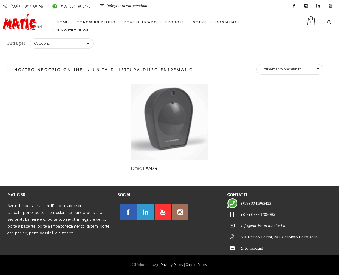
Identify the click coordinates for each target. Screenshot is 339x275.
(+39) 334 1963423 (76, 6)
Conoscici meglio (96, 22)
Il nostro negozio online (45, 69)
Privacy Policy (171, 265)
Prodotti (175, 22)
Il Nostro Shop (73, 30)
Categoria (42, 43)
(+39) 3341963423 (256, 203)
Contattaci (227, 22)
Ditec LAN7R (144, 168)
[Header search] (329, 22)
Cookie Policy (196, 265)
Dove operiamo (140, 22)
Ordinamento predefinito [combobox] (281, 69)
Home (62, 22)
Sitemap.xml (252, 248)
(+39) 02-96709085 (26, 6)
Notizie (200, 22)
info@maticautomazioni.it (129, 6)
